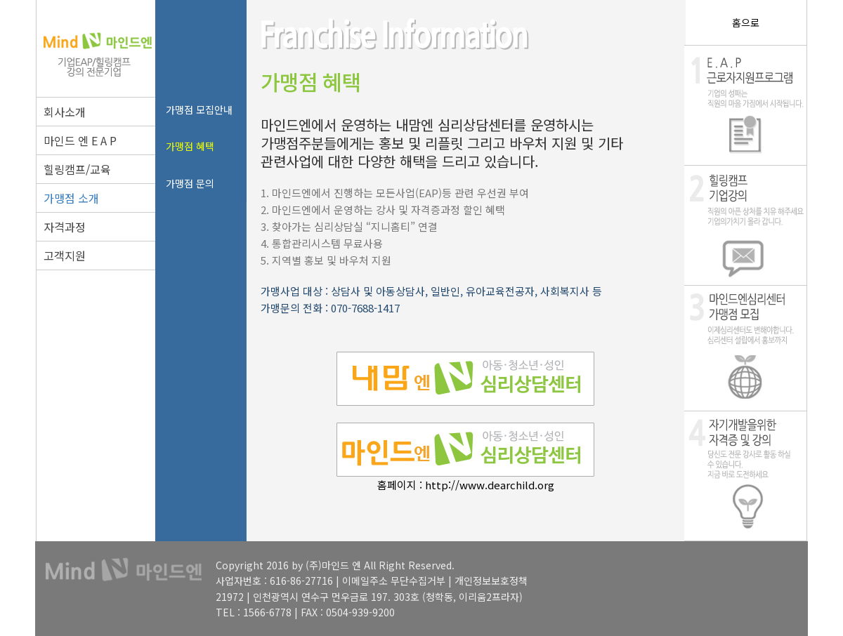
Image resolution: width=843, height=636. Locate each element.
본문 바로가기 (0, 0)
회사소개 (65, 111)
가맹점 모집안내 (199, 109)
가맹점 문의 (190, 183)
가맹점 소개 (71, 198)
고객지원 (65, 255)
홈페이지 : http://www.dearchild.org (465, 484)
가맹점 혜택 (190, 146)
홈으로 (745, 22)
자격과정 (65, 226)
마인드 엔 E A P (80, 140)
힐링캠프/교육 (77, 169)
